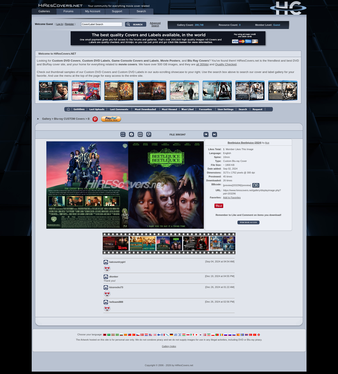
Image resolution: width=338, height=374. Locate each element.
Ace (267, 142)
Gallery (46, 119)
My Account (92, 11)
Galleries (44, 11)
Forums (68, 11)
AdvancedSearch (155, 24)
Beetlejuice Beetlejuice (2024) (244, 142)
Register (69, 24)
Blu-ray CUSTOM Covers (69, 119)
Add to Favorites (232, 197)
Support (117, 11)
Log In (59, 24)
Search (141, 11)
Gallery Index (169, 346)
